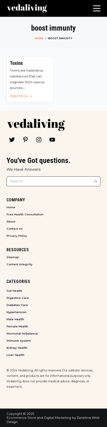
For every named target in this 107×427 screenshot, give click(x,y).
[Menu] (96, 8)
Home (11, 207)
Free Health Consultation (25, 214)
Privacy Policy (17, 235)
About (11, 221)
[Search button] (95, 181)
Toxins (16, 63)
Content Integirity (20, 264)
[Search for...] (49, 181)
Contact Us (15, 228)
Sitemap (13, 257)
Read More (21, 96)
